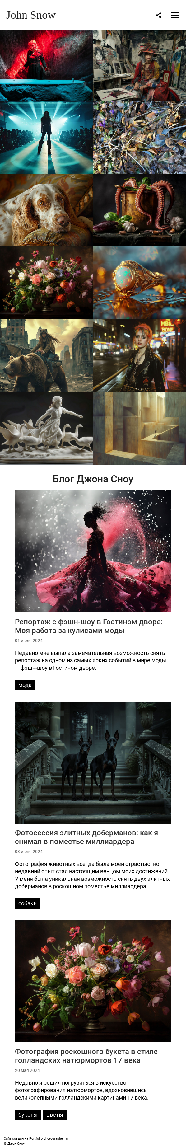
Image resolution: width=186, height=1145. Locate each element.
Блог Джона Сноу (93, 479)
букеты (28, 1114)
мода (25, 685)
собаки (27, 903)
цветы (54, 1114)
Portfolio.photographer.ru (48, 1139)
